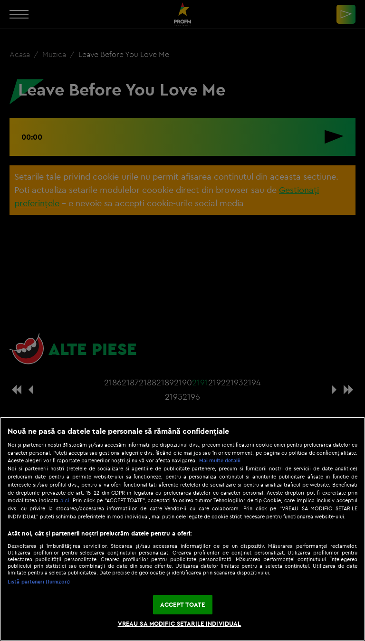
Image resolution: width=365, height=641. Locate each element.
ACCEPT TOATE (182, 604)
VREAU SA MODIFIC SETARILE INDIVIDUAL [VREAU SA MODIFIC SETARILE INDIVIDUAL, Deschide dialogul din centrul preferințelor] (179, 623)
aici (64, 500)
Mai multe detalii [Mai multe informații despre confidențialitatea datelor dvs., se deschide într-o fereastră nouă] (219, 460)
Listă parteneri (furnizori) (39, 581)
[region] (182, 529)
